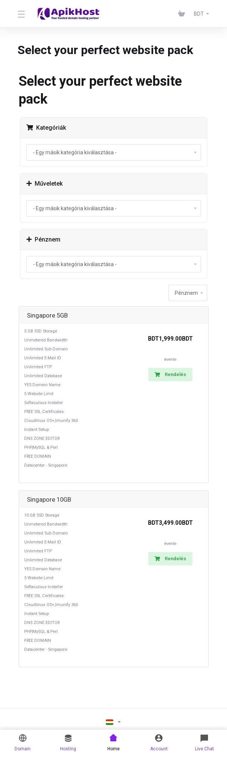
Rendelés (170, 374)
